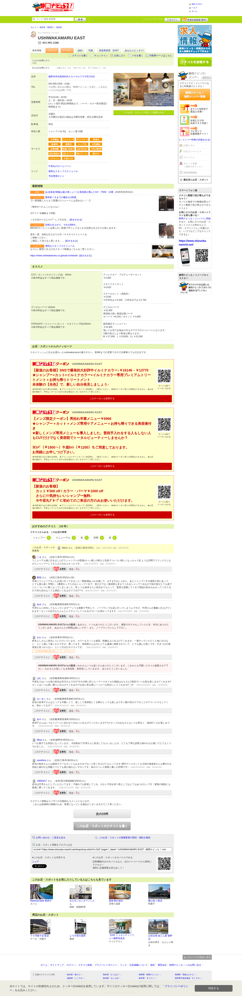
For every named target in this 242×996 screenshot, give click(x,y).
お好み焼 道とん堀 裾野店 (160, 937)
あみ (39, 604)
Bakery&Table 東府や (41, 900)
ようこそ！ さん (153, 19)
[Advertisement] (131, 7)
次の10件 (102, 813)
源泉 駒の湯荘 (116, 900)
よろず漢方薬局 (77, 935)
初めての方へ (197, 4)
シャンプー (42, 538)
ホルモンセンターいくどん (82, 902)
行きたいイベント (192, 151)
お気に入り (119, 55)
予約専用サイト (56, 176)
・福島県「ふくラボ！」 (75, 978)
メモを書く (137, 55)
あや (39, 719)
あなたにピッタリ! (134, 50)
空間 (98, 538)
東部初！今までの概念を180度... (61, 197)
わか (39, 637)
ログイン (172, 19)
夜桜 (39, 577)
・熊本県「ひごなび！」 (111, 975)
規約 (152, 965)
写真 (90, 50)
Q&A (80, 50)
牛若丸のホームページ (59, 166)
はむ (39, 678)
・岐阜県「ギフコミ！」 (147, 978)
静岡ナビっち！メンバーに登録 (195, 218)
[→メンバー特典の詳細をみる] (194, 139)
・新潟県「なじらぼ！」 (111, 978)
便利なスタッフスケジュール (63, 171)
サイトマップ (57, 965)
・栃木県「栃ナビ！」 (74, 975)
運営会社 (162, 965)
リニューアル (66, 538)
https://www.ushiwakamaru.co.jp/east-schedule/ (54, 255)
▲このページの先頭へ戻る (197, 957)
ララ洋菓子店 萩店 (39, 935)
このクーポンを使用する (102, 398)
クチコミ (52, 50)
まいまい (41, 699)
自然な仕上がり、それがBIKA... (61, 224)
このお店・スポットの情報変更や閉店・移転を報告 (124, 837)
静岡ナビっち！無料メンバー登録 (194, 94)
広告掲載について (139, 965)
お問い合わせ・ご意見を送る (50, 837)
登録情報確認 (190, 172)
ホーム (194, 11)
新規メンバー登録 (195, 19)
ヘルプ (194, 8)
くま (39, 557)
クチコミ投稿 (85, 965)
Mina (39, 740)
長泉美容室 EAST (109, 50)
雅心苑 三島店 (155, 900)
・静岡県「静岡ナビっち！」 (149, 975)
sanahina (41, 760)
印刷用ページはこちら (160, 55)
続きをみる (75, 219)
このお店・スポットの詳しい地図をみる (143, 112)
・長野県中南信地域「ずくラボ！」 (188, 978)
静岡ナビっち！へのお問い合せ (185, 965)
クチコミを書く (80, 55)
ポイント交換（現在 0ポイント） (193, 165)
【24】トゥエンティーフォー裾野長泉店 (121, 937)
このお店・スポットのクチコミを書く (102, 826)
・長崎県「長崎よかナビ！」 (185, 975)
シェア (35, 861)
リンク (123, 965)
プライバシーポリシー (106, 965)
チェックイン (101, 55)
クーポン (67, 50)
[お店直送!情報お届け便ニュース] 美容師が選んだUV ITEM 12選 (79, 192)
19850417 (42, 781)
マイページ (189, 157)
